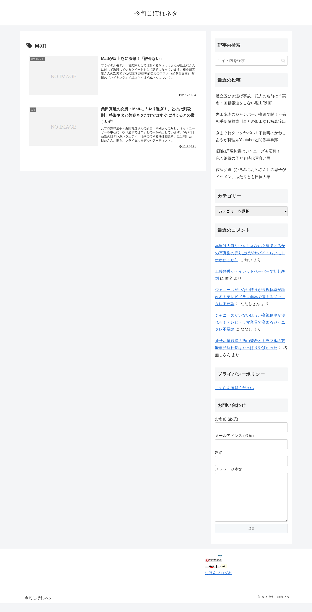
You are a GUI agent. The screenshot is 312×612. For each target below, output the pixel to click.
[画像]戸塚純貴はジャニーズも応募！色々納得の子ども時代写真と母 (248, 154)
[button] (283, 60)
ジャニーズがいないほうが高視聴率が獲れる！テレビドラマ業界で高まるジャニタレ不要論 (250, 297)
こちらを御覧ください (234, 388)
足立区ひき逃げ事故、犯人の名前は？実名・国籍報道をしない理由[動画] (251, 99)
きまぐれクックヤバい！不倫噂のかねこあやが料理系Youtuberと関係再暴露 (251, 136)
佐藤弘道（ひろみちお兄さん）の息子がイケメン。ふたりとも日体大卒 (251, 173)
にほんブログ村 (218, 581)
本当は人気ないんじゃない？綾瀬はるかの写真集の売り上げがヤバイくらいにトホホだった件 (250, 253)
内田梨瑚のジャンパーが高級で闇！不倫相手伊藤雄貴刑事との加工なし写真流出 (251, 118)
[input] (251, 61)
